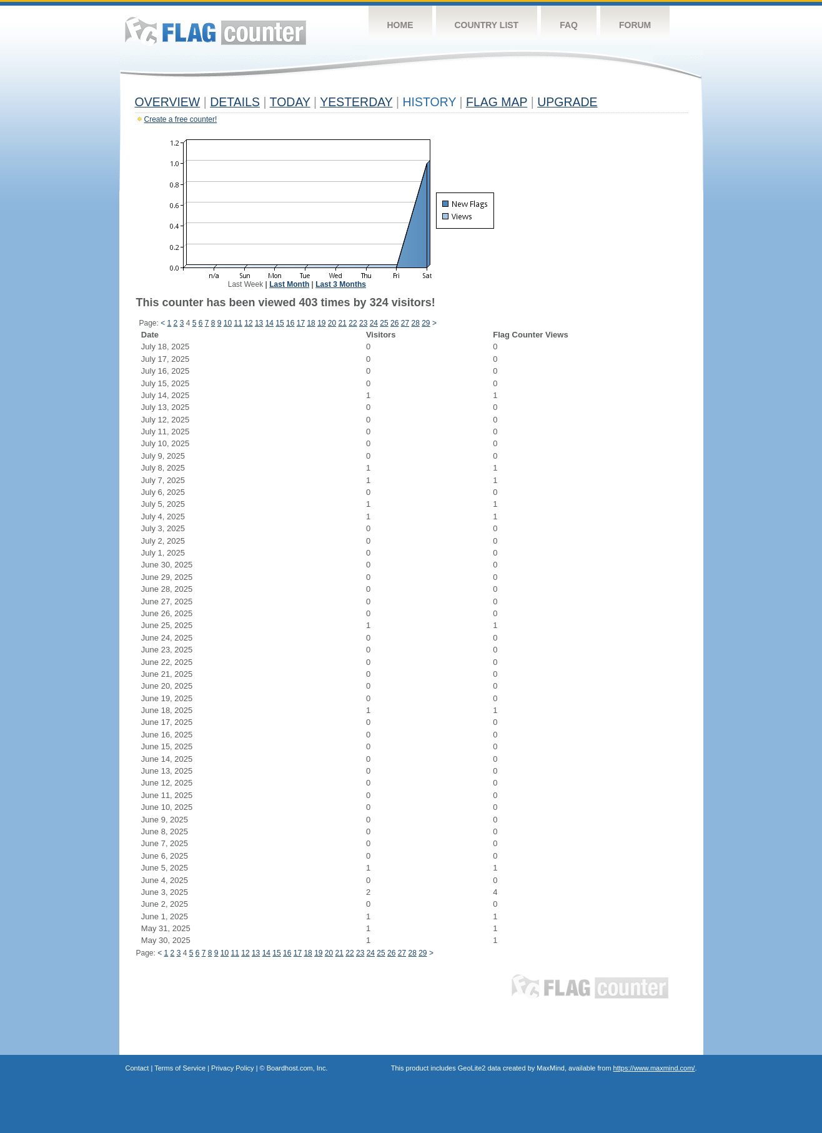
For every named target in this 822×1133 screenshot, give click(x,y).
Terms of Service (180, 1068)
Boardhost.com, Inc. (297, 1068)
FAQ (569, 25)
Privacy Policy (232, 1068)
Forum (635, 25)
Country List (487, 25)
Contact (137, 1068)
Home (400, 25)
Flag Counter (215, 31)
